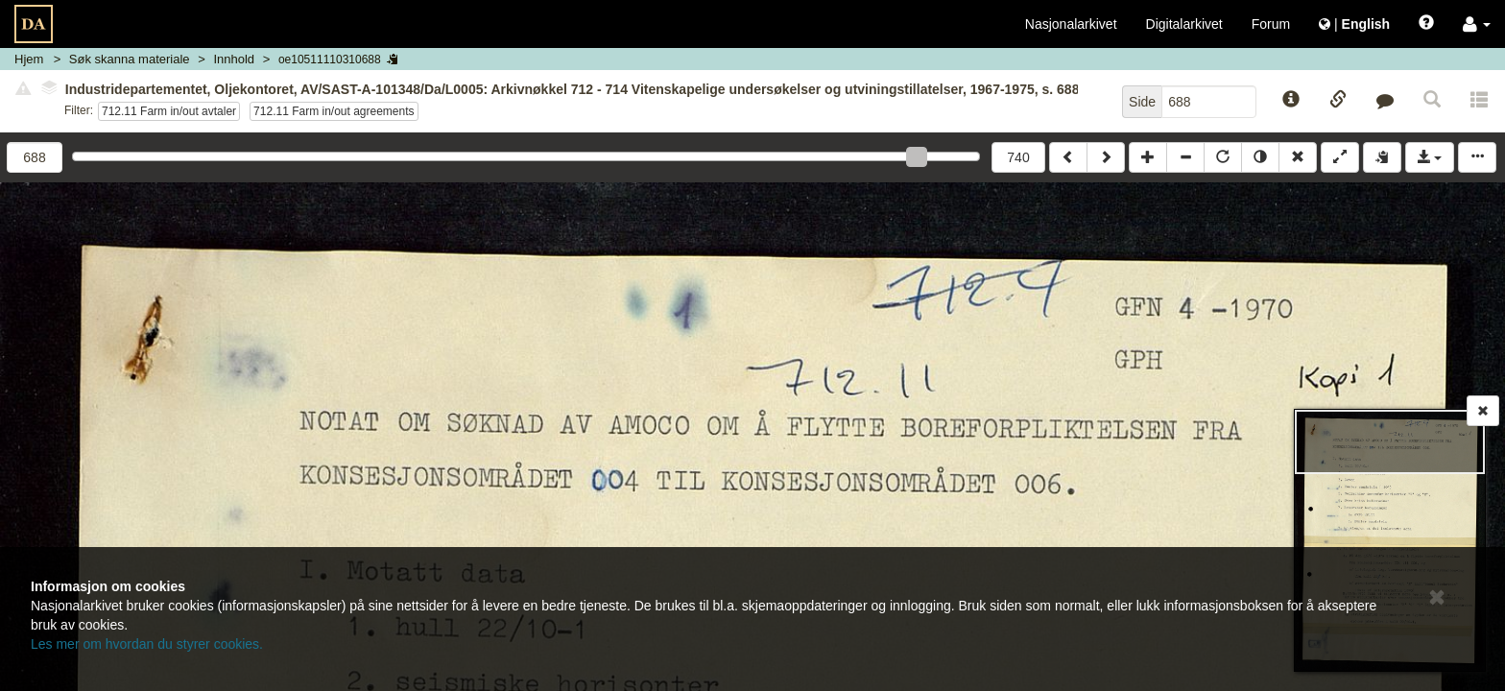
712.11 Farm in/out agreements (333, 111)
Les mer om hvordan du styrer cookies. (147, 644)
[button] (1476, 24)
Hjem (28, 59)
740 (1018, 157)
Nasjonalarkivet (1071, 24)
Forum (1271, 24)
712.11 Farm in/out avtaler (169, 111)
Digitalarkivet (1184, 24)
